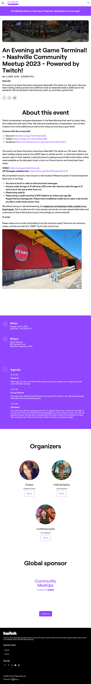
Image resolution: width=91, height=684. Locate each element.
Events (7, 650)
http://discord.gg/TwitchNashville (29, 136)
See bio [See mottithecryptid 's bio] (45, 538)
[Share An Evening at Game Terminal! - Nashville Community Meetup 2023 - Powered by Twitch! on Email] (14, 98)
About (7, 654)
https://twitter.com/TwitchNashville (29, 139)
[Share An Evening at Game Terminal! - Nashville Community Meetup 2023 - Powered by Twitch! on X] (9, 98)
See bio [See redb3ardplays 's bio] (61, 494)
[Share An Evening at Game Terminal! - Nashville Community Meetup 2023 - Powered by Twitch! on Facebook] (4, 98)
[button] (88, 3)
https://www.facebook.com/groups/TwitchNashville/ (40, 142)
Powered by (11, 679)
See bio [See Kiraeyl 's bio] (29, 494)
